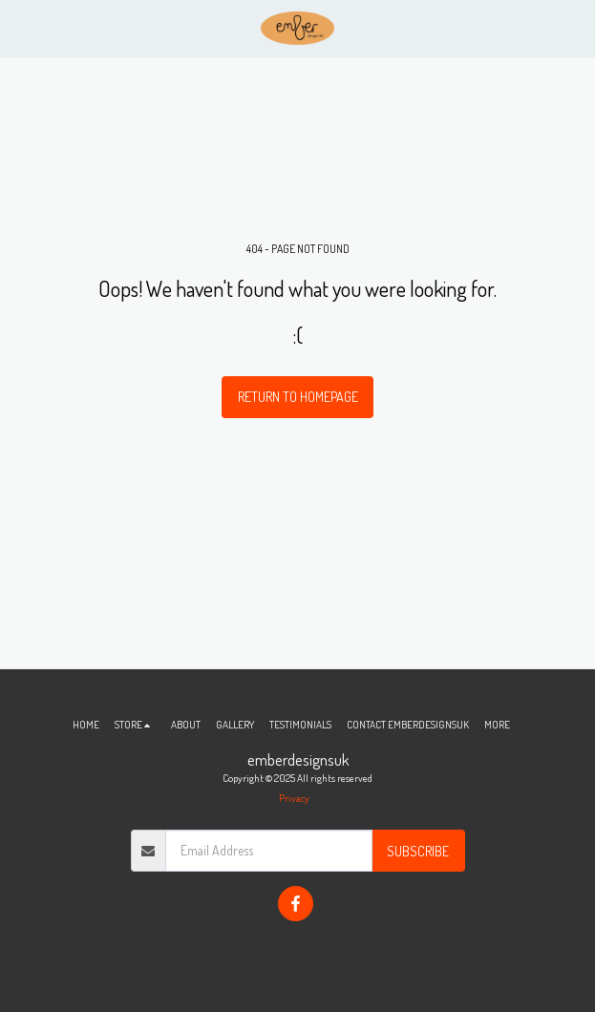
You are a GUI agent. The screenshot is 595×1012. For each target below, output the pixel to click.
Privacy (294, 798)
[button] (21, 28)
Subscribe (418, 851)
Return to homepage (298, 397)
